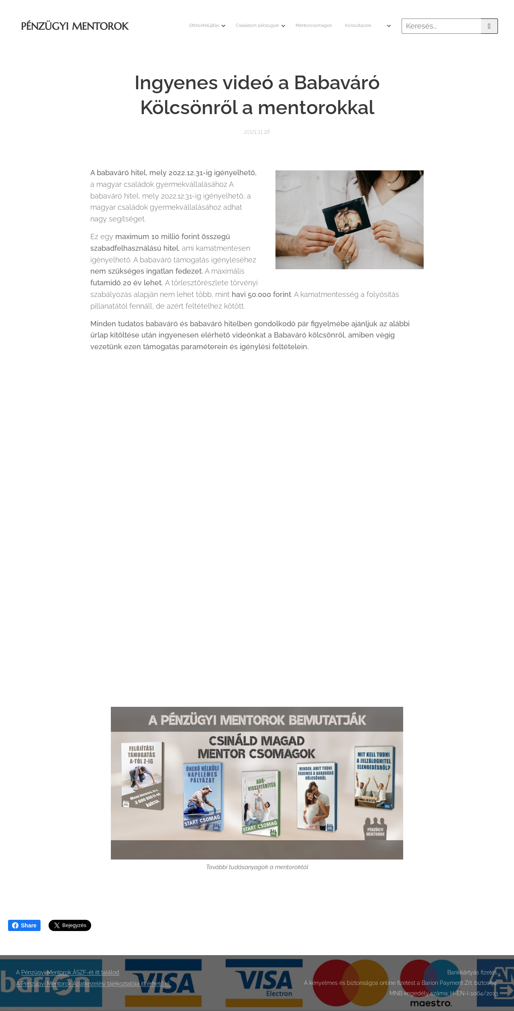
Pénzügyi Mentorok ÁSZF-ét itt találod (70, 972)
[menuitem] (338, 26)
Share (24, 925)
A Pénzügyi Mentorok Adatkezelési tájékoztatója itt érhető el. (93, 983)
